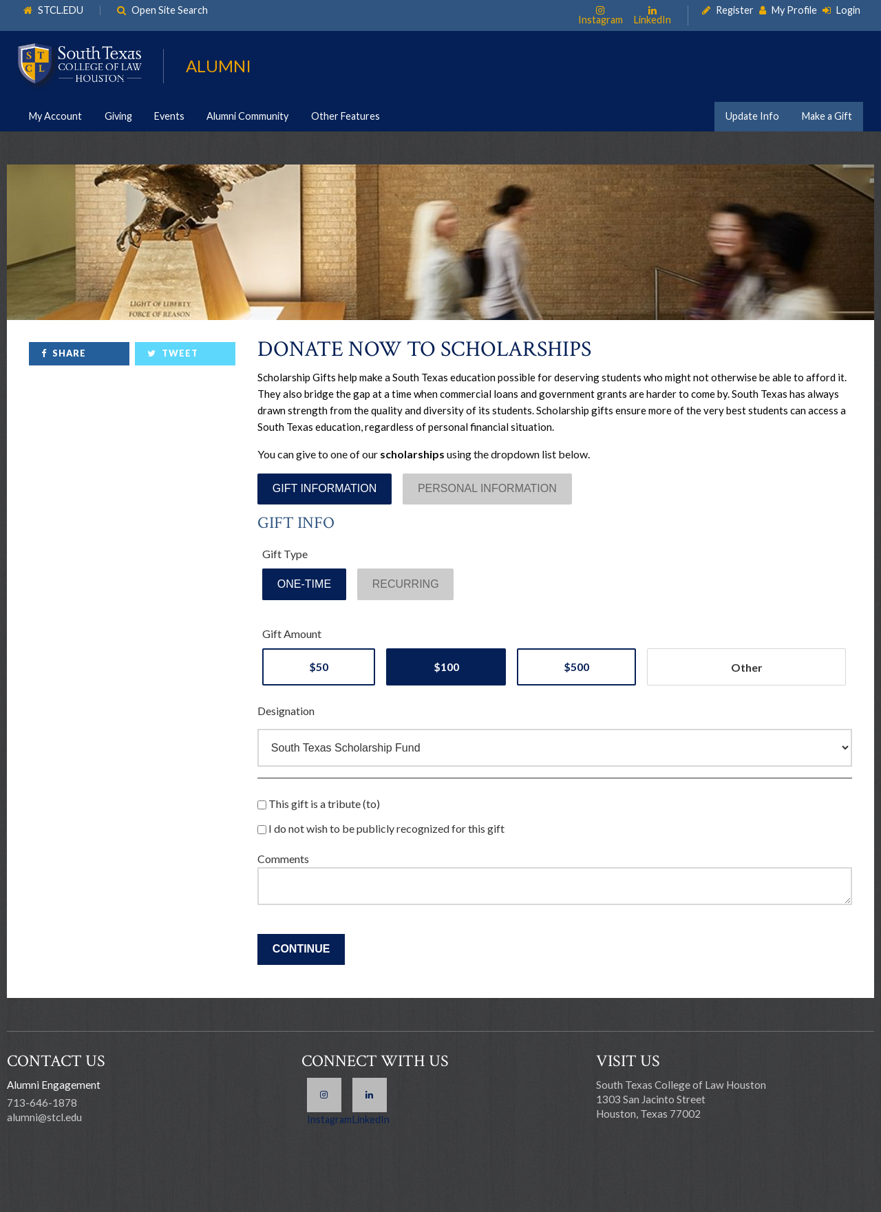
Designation (286, 710)
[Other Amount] (746, 666)
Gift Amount (291, 633)
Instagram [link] (600, 19)
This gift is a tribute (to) (318, 803)
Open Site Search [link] (169, 10)
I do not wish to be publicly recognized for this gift (381, 828)
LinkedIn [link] (652, 19)
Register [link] (735, 10)
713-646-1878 (42, 1102)
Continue (301, 949)
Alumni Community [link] (247, 116)
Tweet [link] (180, 353)
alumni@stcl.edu (44, 1117)
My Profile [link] (794, 10)
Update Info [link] (752, 116)
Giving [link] (118, 116)
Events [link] (169, 116)
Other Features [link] (345, 116)
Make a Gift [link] (827, 116)
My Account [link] (55, 116)
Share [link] (69, 353)
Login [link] (848, 10)
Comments (283, 858)
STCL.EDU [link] (60, 10)
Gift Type (285, 553)
